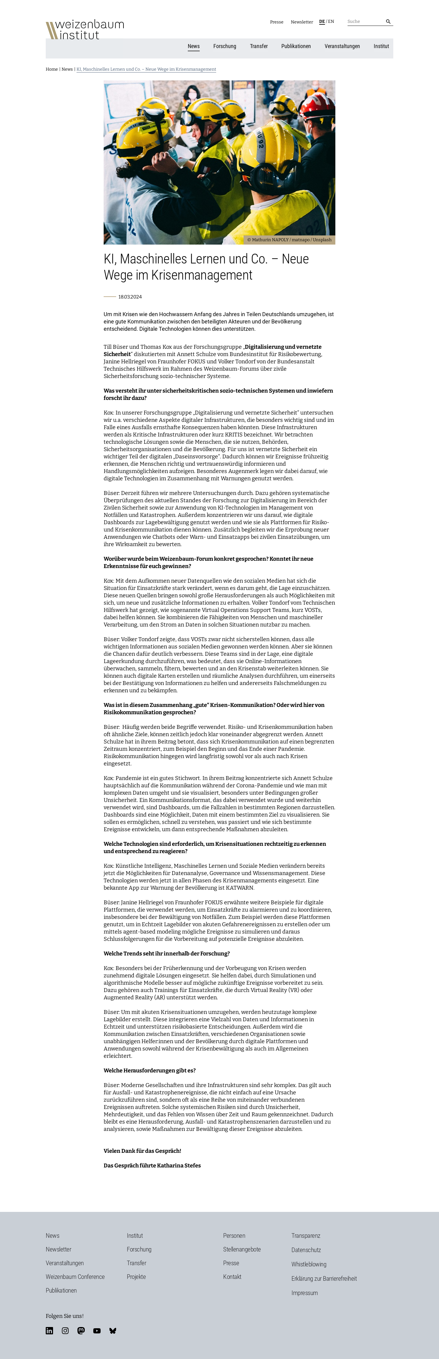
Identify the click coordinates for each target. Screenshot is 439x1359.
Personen (234, 1233)
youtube (97, 1328)
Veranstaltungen (343, 44)
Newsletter (302, 22)
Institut (382, 44)
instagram (65, 1328)
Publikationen (297, 44)
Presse (277, 22)
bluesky (112, 1328)
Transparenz (305, 1233)
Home (52, 66)
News (195, 44)
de (322, 21)
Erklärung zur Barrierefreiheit (324, 1276)
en (331, 21)
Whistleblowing (308, 1261)
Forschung (226, 44)
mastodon (81, 1328)
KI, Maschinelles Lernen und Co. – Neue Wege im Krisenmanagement (146, 66)
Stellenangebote (242, 1247)
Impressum (304, 1290)
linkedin (49, 1328)
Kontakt (232, 1274)
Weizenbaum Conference (75, 1274)
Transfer (260, 44)
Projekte (136, 1274)
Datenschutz (306, 1247)
